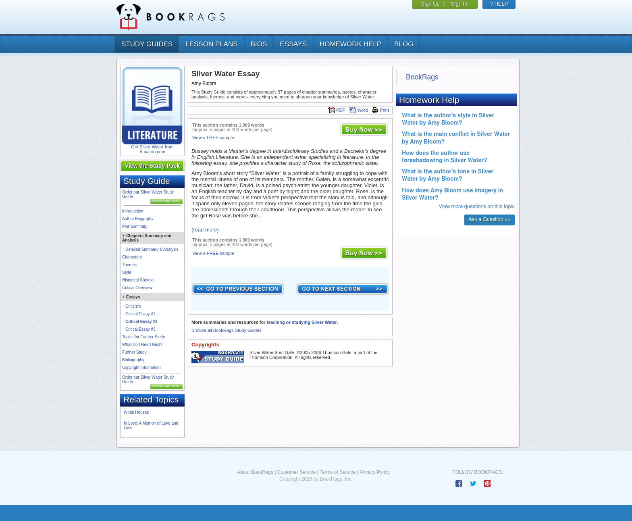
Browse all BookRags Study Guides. (227, 330)
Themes (129, 265)
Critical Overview (137, 288)
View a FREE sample (213, 137)
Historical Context (138, 280)
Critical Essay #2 (141, 321)
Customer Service (296, 472)
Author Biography (137, 219)
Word (358, 110)
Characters (132, 257)
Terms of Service (338, 472)
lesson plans (211, 44)
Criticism (133, 306)
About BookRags (255, 472)
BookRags (422, 77)
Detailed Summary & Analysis (151, 249)
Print (380, 110)
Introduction (132, 211)
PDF (336, 110)
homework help (350, 44)
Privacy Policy (375, 472)
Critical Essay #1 (140, 314)
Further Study (134, 352)
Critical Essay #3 (140, 329)
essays (293, 44)
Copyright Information (141, 367)
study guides (147, 44)
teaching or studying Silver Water (301, 322)
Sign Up (430, 4)
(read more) (205, 230)
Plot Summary (135, 226)
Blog (403, 44)
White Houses (136, 412)
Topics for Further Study (143, 337)
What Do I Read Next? (142, 344)
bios (259, 44)
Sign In (459, 4)
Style (126, 272)
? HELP (499, 4)
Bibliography (133, 360)
